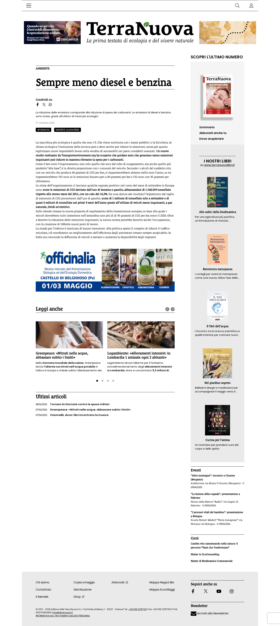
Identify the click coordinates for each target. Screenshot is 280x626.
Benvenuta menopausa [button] (217, 269)
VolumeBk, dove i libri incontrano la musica (72, 415)
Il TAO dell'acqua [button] (217, 326)
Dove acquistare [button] (211, 139)
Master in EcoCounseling (205, 554)
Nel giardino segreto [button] (217, 383)
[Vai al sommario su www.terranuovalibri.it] (217, 96)
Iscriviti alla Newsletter (210, 613)
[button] (29, 5)
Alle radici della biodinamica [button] (217, 212)
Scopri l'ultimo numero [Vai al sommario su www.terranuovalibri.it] (217, 57)
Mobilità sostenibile (67, 129)
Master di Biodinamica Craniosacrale (211, 561)
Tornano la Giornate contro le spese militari (72, 404)
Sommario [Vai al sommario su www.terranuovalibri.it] (207, 127)
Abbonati (117, 582)
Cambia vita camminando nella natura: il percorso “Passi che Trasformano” (214, 545)
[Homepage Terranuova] (140, 32)
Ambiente (42, 68)
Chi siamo (42, 582)
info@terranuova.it (62, 612)
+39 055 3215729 (137, 609)
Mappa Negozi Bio (161, 582)
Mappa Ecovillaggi (162, 589)
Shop (77, 597)
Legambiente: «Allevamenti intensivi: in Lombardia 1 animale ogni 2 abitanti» (138, 355)
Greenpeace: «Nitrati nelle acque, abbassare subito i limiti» (62, 355)
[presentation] (167, 309)
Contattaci (43, 589)
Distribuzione (83, 589)
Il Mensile (42, 597)
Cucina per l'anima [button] (217, 440)
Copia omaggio (84, 582)
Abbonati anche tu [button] (212, 133)
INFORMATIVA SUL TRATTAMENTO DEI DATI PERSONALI (63, 615)
